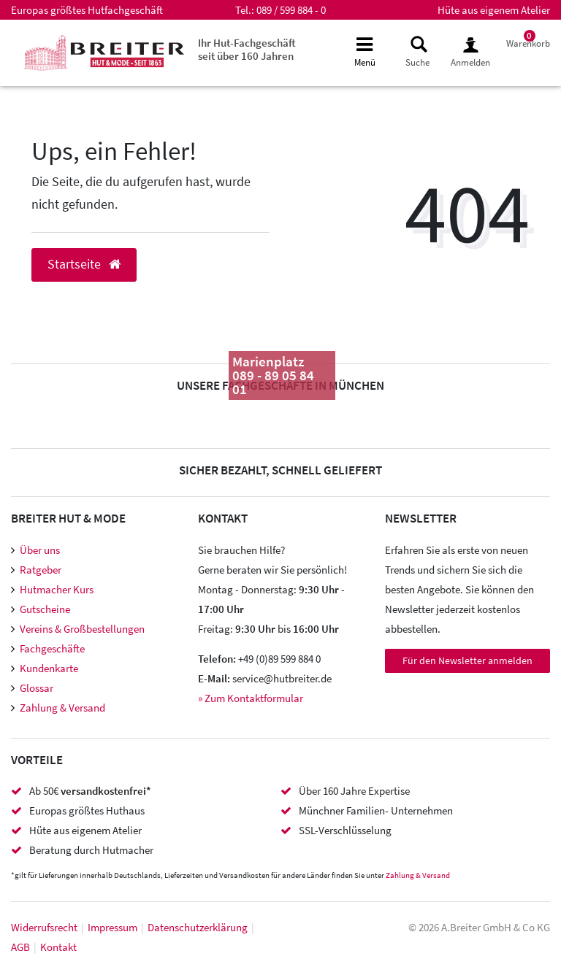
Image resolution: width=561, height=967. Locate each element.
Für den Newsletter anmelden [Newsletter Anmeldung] (467, 660)
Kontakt (58, 947)
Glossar (36, 688)
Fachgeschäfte (52, 648)
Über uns (40, 550)
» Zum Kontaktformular (250, 698)
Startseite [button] (84, 264)
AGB (20, 947)
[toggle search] (417, 52)
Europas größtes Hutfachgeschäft (87, 10)
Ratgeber (40, 570)
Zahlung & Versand (62, 707)
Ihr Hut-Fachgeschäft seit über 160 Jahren (247, 49)
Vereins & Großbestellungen (82, 629)
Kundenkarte (49, 668)
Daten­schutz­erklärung (198, 927)
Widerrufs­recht (44, 927)
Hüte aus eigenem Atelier (494, 10)
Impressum (112, 927)
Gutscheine (45, 609)
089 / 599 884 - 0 (291, 10)
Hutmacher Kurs (57, 589)
